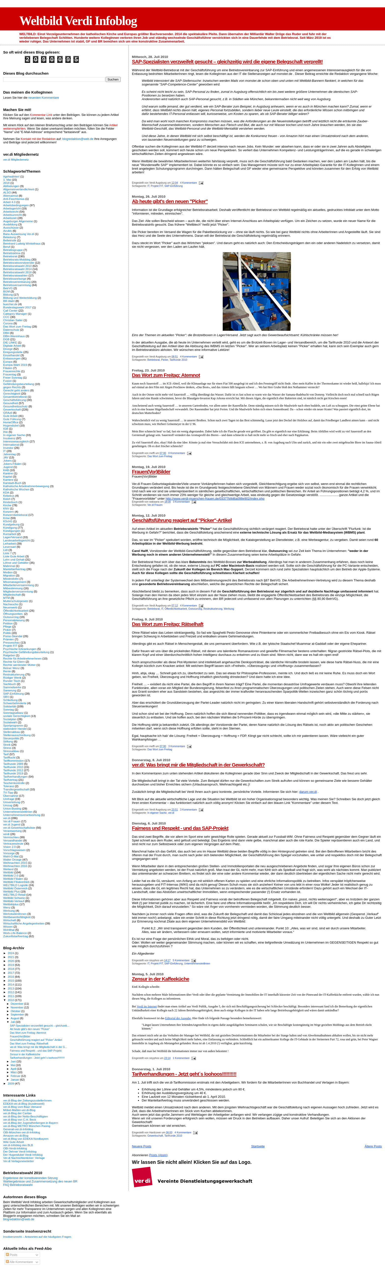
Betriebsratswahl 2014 (17, 269)
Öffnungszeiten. (13, 613)
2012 (11, 992)
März (14, 1072)
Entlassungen (12, 358)
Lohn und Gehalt (14, 559)
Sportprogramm (13, 725)
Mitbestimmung (13, 588)
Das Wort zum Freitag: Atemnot (166, 375)
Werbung (229, 608)
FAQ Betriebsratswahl (17, 1185)
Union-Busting (12, 808)
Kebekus (8, 495)
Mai (13, 1065)
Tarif (6, 754)
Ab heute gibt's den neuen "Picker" (170, 201)
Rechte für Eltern (14, 661)
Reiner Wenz (11, 668)
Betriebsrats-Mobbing (16, 259)
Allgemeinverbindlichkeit (18, 189)
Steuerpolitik (11, 738)
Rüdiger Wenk (12, 677)
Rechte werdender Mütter (19, 664)
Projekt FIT (157, 186)
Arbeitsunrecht (12, 214)
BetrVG (8, 288)
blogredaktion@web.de (77, 139)
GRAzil (7, 412)
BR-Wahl (8, 300)
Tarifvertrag (10, 779)
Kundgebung (11, 524)
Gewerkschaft (155, 1135)
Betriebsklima (11, 253)
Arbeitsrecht (11, 211)
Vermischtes (11, 837)
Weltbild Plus (11, 891)
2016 (11, 976)
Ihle (5, 431)
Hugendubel (11, 425)
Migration (9, 575)
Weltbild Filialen (13, 878)
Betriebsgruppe (13, 249)
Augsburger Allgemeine (18, 221)
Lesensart (9, 546)
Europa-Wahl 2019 (15, 364)
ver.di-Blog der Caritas (17, 1113)
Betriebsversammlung (17, 285)
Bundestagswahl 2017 (17, 307)
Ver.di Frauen (155, 505)
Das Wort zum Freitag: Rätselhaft (167, 624)
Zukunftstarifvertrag (15, 936)
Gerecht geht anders (16, 390)
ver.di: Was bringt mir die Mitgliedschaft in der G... (38, 1046)
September (18, 1014)
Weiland (8, 869)
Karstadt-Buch (12, 482)
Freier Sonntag (12, 377)
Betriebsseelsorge (14, 278)
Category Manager (15, 313)
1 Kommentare (181, 1058)
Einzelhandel (11, 355)
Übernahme (10, 795)
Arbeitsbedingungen (16, 205)
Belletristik (9, 240)
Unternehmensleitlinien (197, 963)
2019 (11, 964)
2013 (11, 988)
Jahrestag (9, 454)
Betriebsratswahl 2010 (17, 265)
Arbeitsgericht (12, 208)
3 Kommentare (176, 746)
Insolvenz (9, 438)
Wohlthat (8, 929)
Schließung (10, 699)
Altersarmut (10, 195)
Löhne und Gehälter (16, 562)
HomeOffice (10, 422)
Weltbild (8, 872)
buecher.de (10, 304)
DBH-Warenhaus (14, 336)
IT (148, 186)
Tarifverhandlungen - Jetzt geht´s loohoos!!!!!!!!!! (184, 1074)
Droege (8, 348)
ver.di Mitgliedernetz (16, 159)
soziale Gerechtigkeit (16, 715)
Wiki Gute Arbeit (13, 1141)
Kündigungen (11, 530)
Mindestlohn (11, 578)
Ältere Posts (373, 1146)
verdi (6, 834)
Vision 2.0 (9, 846)
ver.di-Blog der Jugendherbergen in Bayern (30, 1122)
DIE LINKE (10, 342)
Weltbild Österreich (15, 888)
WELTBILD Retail (14, 894)
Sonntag (8, 709)
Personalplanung (14, 620)
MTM (6, 597)
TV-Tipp (8, 792)
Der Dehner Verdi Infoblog (20, 1151)
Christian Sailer (13, 320)
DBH (6, 332)
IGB (5, 428)
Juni (14, 1061)
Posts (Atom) (158, 1155)
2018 (6, 182)
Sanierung (9, 690)
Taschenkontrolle (14, 782)
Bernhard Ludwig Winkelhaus (22, 243)
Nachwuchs (10, 604)
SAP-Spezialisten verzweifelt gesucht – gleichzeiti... (39, 1025)
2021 (11, 957)
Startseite (258, 1146)
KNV (6, 508)
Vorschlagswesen (14, 850)
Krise (6, 518)
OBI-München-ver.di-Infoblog (21, 1132)
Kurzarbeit (9, 534)
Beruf (6, 246)
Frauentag (9, 374)
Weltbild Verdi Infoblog (78, 21)
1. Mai (7, 179)
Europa (8, 361)
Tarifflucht (9, 757)
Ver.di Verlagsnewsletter (18, 1161)
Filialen (7, 368)
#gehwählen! (11, 176)
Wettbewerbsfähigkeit (17, 917)
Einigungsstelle (13, 352)
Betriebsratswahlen (15, 275)
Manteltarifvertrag (14, 569)
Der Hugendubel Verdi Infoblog (22, 1154)
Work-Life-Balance (15, 932)
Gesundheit (10, 403)
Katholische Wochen (16, 489)
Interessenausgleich (16, 441)
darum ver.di (308, 792)
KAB (6, 470)
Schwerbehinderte (14, 703)
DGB (6, 339)
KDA (6, 492)
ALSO (7, 192)
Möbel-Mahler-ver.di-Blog (19, 1110)
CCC (6, 316)
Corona (8, 323)
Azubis (7, 230)
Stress (7, 747)
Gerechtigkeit (11, 393)
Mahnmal (9, 565)
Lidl (5, 549)
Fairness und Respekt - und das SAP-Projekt (180, 828)
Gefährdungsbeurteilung (18, 383)
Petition (8, 623)
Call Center (10, 310)
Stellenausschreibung (17, 735)
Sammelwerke (12, 687)
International (11, 444)
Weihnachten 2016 (15, 865)
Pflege (7, 626)
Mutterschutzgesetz (15, 601)
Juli (13, 1021)
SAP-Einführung (174, 186)
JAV (5, 457)
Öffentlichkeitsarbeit (176, 608)
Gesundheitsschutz (15, 406)
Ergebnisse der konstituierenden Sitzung (30, 1178)
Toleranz (8, 786)
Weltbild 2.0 (10, 875)
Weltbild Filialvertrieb (16, 881)
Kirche (7, 505)
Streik (7, 744)
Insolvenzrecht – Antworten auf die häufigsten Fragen (37, 1236)
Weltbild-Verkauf (13, 901)
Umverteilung (11, 802)
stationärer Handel (15, 728)
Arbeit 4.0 (9, 202)
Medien (8, 572)
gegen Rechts (12, 387)
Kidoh (7, 498)
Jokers (7, 460)
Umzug (7, 805)
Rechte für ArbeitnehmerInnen (22, 658)
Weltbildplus (11, 904)
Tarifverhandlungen (15, 776)
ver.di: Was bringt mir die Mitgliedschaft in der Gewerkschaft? (198, 765)
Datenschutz (11, 329)
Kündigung (10, 527)
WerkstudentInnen (15, 913)
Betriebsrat (153, 359)
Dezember (17, 1003)
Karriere (8, 479)
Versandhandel (12, 840)
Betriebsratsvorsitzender (18, 262)
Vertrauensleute (13, 843)
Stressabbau (11, 751)
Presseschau (11, 642)
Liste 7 (7, 553)
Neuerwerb (10, 607)
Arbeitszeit (10, 218)
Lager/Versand (12, 537)
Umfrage (8, 798)
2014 (11, 984)
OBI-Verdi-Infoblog (15, 1148)
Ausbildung (10, 224)
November (17, 1007)
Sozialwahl (10, 722)
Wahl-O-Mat (11, 856)
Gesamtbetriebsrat (15, 396)
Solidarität (9, 706)
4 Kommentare (188, 182)
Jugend (8, 466)
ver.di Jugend (11, 824)
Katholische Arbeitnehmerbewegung (26, 486)
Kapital (7, 476)
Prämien (8, 639)
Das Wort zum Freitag (159, 456)
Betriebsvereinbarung (16, 281)
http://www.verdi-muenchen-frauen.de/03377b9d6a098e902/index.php (214, 498)
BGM (6, 291)
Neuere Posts (141, 1146)
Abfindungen (11, 186)
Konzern (8, 511)
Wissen (8, 926)
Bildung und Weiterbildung (20, 297)
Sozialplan (9, 719)
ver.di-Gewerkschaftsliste (19, 827)
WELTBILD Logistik (15, 885)
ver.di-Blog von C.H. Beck (19, 1119)
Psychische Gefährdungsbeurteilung (26, 652)
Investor (8, 447)
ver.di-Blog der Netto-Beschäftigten (25, 1116)
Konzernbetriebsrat (15, 514)
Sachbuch (9, 684)
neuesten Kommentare (43, 97)
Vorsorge (9, 853)
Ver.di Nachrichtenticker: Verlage (24, 1157)
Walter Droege (12, 859)
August (15, 1018)
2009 (11, 1083)
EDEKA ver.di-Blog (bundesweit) (23, 1103)
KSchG (7, 521)
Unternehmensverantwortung (21, 814)
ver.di (171, 812)
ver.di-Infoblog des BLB (18, 1145)
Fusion (7, 380)
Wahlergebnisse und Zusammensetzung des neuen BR (40, 1181)
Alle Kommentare (19, 1262)
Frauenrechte (11, 371)
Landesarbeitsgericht (16, 540)
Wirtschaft (9, 920)
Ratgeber (9, 655)
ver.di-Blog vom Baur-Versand (22, 1106)
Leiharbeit (9, 543)
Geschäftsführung (14, 399)
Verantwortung (12, 830)
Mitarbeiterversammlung (18, 585)
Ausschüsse (11, 227)
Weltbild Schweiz (14, 897)
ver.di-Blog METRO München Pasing (26, 1125)
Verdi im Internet (147, 1006)
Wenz (7, 907)
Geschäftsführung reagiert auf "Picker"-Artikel (182, 520)
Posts (11, 1255)
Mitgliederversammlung (18, 591)
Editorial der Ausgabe (178, 1018)
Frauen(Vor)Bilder (151, 471)
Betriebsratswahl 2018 (17, 272)
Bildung (8, 294)
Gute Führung (12, 419)
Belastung (9, 237)
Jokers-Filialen (12, 463)
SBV (6, 696)
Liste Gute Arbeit (14, 556)
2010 (11, 1000)
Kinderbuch (10, 502)
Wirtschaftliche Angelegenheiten (23, 923)
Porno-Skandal (12, 636)
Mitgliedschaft (12, 594)
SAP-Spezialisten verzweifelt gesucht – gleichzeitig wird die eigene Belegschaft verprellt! (227, 61)
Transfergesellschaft (16, 789)
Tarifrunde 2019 (13, 773)
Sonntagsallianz (13, 712)
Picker (164, 359)
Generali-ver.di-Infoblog (18, 1129)
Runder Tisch (11, 680)
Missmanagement (14, 581)
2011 (11, 996)
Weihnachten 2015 (15, 862)
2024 (11, 953)
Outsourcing (195, 608)
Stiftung (8, 741)
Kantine (8, 473)
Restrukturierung (213, 608)
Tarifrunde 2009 (13, 763)
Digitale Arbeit (12, 345)
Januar (15, 1079)
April (14, 1068)
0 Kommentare (176, 453)
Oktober (16, 1011)
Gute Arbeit (10, 415)
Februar (16, 1075)
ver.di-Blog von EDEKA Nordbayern (25, 1138)
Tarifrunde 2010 (178, 359)
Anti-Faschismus (14, 198)
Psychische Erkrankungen (20, 648)
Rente (7, 671)
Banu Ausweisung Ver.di (18, 233)
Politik (7, 632)
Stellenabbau (11, 731)
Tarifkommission (13, 760)
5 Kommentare (181, 960)
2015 (11, 980)
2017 (11, 972)
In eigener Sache (157, 812)
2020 (11, 960)
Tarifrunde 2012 (13, 770)
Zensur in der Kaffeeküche (160, 979)
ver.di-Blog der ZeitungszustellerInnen (27, 1100)
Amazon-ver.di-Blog (15, 1135)
